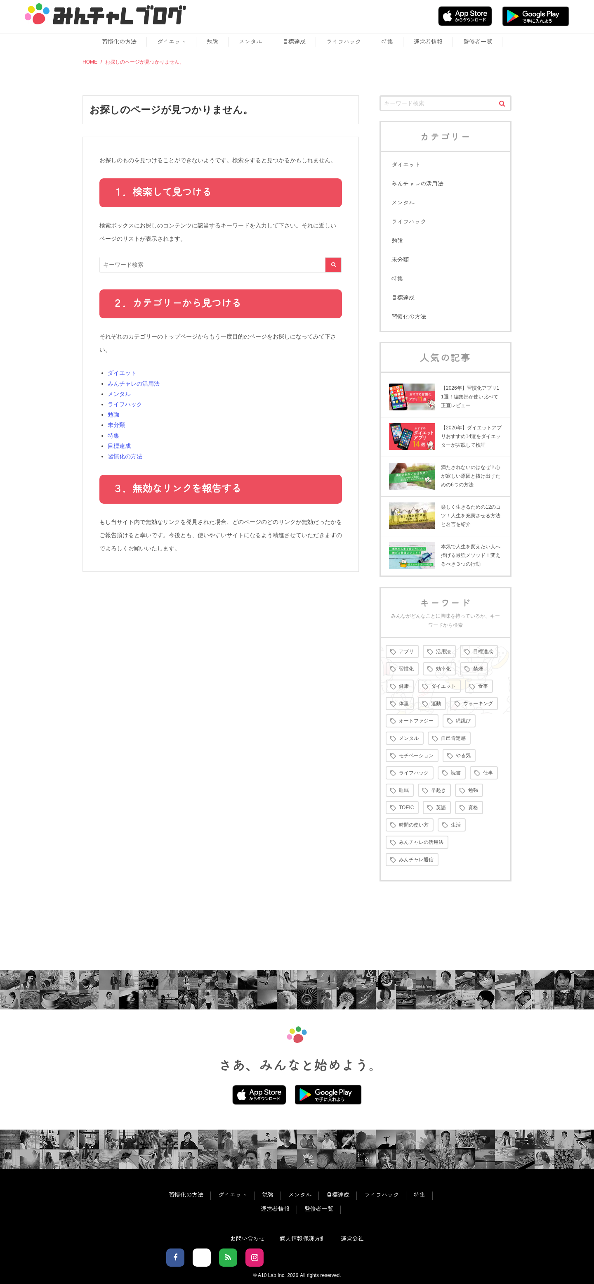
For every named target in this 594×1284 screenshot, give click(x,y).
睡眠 (404, 790)
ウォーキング (478, 703)
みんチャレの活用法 (134, 383)
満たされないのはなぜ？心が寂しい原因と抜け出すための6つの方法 (470, 476)
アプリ (406, 651)
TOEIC (406, 807)
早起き (438, 790)
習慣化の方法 (119, 41)
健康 (404, 686)
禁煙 (478, 669)
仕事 (488, 773)
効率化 (443, 669)
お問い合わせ (247, 1238)
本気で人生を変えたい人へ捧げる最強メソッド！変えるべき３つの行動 (470, 555)
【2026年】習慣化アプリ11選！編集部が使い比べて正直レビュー (470, 396)
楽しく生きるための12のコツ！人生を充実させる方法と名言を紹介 (471, 515)
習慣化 (406, 669)
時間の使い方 (414, 825)
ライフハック (343, 41)
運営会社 (352, 1238)
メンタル (250, 41)
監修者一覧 (477, 41)
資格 (473, 807)
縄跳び (463, 721)
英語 (441, 807)
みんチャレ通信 (416, 859)
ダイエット (171, 41)
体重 (404, 703)
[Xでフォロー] (202, 1257)
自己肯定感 (453, 738)
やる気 (463, 755)
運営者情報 (428, 41)
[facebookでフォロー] (175, 1257)
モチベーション (416, 755)
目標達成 (294, 41)
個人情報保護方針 (303, 1238)
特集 (387, 41)
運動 (436, 703)
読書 (456, 773)
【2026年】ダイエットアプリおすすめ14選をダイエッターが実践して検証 (471, 436)
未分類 (116, 425)
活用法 (443, 651)
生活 (456, 825)
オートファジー (416, 721)
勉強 (212, 41)
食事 (483, 686)
